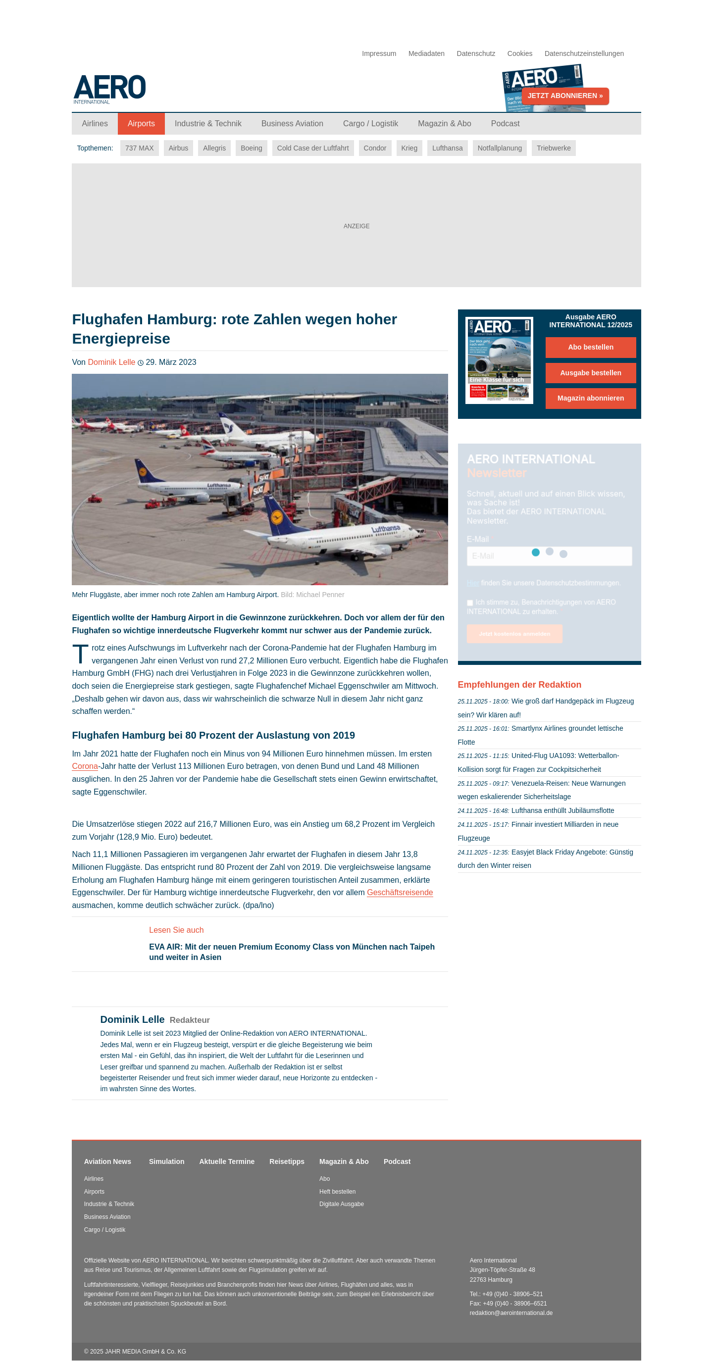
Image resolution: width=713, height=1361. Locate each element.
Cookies (520, 53)
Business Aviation (107, 1216)
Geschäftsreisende (400, 892)
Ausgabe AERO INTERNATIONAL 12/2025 (591, 321)
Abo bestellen (590, 347)
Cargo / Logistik (104, 1229)
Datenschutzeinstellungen (584, 53)
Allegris (214, 148)
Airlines (93, 1178)
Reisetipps (287, 1161)
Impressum (379, 53)
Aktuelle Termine (227, 1161)
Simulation (167, 1161)
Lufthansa (447, 148)
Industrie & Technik (109, 1204)
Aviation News (107, 1161)
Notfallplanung (500, 148)
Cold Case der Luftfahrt (313, 148)
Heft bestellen (337, 1191)
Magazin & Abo (344, 1161)
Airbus (179, 148)
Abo (324, 1178)
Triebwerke (554, 148)
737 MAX (139, 148)
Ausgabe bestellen (590, 373)
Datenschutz (476, 53)
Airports (94, 1191)
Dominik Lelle (111, 362)
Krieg (410, 148)
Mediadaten (426, 53)
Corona (85, 766)
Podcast (397, 1161)
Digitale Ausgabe (341, 1204)
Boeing (251, 148)
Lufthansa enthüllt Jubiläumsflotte (562, 810)
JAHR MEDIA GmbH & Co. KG (145, 1351)
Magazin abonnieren (591, 398)
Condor (375, 148)
